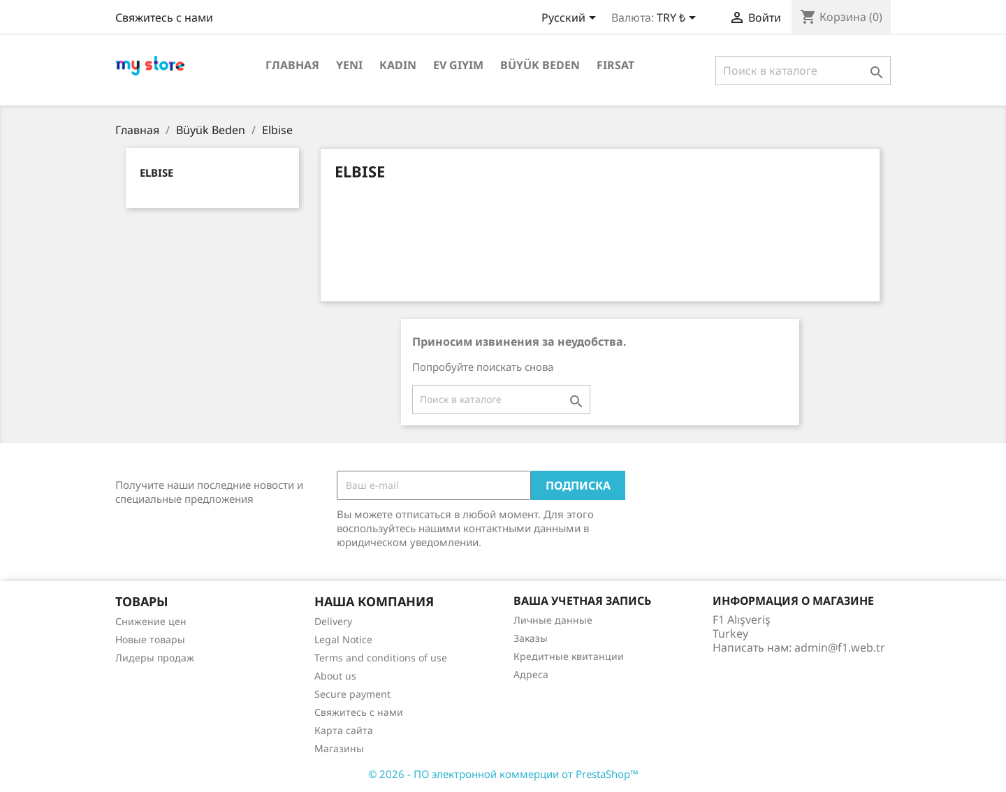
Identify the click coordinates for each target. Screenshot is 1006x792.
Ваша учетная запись (582, 600)
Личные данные (552, 619)
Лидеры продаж (154, 657)
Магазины (339, 748)
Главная (292, 65)
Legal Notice (343, 639)
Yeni (349, 65)
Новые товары (150, 639)
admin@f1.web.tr (839, 647)
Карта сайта (343, 730)
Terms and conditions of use (380, 657)
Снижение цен (151, 621)
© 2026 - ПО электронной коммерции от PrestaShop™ (503, 774)
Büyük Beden (540, 65)
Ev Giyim (458, 65)
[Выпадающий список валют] (679, 18)
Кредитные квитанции (568, 656)
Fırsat (615, 65)
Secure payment (352, 694)
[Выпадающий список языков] (571, 18)
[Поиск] (803, 70)
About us (335, 675)
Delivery (333, 621)
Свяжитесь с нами (164, 17)
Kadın (397, 65)
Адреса (530, 674)
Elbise (156, 172)
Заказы (530, 638)
